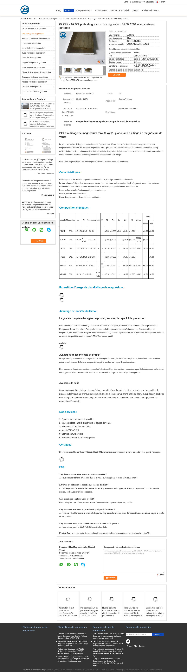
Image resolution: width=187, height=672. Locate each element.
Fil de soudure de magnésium (33, 67)
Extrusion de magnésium (31, 87)
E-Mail (130, 646)
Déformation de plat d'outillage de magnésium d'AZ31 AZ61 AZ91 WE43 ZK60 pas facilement (68, 613)
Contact (135, 10)
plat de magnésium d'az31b (139, 533)
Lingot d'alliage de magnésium (34, 63)
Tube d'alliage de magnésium (33, 53)
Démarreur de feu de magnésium (35, 77)
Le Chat (118, 74)
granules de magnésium (31, 43)
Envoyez (157, 635)
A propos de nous (84, 10)
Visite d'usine (101, 10)
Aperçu (59, 10)
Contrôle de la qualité (119, 10)
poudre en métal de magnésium (34, 92)
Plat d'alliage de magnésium (49, 19)
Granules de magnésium (31, 58)
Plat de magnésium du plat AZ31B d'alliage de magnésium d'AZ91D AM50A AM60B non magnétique (89, 613)
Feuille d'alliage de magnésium (34, 29)
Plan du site (139, 646)
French (163, 2)
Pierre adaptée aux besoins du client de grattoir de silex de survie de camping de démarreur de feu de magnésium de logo (108, 652)
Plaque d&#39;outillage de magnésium (112, 533)
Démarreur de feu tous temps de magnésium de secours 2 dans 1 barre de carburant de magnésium (108, 643)
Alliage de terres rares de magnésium (36, 72)
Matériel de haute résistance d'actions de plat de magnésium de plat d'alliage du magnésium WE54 (111, 613)
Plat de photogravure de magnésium (36, 38)
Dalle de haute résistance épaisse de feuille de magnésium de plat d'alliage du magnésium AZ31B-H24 (72, 636)
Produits (68, 10)
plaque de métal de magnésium (84, 533)
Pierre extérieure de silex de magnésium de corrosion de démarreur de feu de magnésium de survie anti (108, 636)
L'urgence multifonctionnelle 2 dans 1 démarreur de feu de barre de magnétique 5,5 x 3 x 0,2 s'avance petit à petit (108, 662)
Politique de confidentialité (33, 670)
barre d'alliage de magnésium (33, 48)
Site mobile (131, 650)
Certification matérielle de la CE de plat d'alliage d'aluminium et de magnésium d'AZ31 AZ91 (155, 613)
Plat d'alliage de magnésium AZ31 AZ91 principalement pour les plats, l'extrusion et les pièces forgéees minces (73, 659)
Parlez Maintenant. (150, 10)
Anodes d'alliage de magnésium (34, 82)
